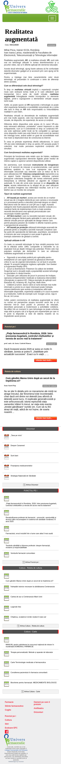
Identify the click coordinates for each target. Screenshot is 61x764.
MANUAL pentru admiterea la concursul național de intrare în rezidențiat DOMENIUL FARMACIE (30, 646)
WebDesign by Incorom (16, 761)
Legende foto (16, 607)
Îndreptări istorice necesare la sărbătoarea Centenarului (33, 587)
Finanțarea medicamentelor (21, 466)
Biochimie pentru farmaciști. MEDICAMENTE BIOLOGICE (34, 683)
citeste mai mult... (44, 360)
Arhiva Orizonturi (32, 485)
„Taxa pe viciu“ (16, 435)
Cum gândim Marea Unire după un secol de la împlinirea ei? (29, 581)
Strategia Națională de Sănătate (23, 476)
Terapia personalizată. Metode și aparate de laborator (32, 652)
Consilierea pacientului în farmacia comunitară (29, 672)
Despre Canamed (18, 445)
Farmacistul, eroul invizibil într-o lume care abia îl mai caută (29, 533)
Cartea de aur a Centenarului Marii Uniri (26, 597)
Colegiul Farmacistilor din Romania (16, 750)
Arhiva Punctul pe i (32, 562)
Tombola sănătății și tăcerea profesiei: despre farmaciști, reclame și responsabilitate (28, 546)
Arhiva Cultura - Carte (32, 691)
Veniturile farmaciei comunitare (23, 553)
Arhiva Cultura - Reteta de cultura (32, 626)
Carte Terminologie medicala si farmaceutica (28, 662)
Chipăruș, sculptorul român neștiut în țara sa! (28, 617)
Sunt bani (14, 456)
